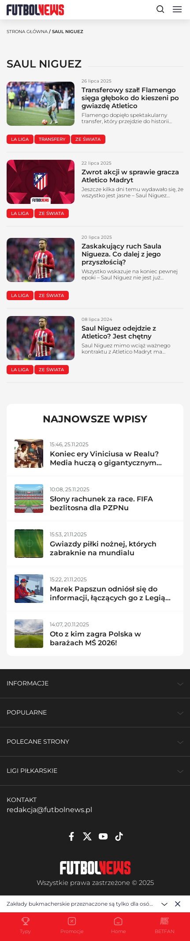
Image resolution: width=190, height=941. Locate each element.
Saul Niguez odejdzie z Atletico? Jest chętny (119, 332)
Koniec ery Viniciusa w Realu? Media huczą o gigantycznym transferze (104, 463)
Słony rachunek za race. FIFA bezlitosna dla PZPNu (101, 503)
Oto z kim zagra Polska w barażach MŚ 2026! (95, 638)
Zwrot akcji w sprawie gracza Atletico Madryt (130, 176)
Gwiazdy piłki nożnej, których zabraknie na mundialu (103, 548)
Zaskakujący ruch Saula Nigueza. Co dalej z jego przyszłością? (121, 254)
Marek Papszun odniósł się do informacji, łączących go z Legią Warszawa (107, 598)
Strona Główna (27, 31)
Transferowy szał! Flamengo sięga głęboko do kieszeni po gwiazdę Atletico (130, 98)
